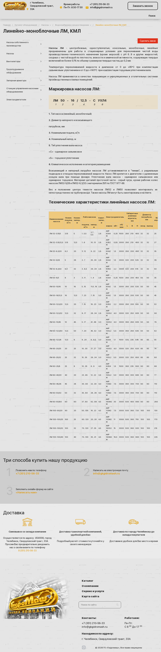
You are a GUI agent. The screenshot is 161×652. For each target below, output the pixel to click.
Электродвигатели (24, 99)
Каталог (87, 580)
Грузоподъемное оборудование (24, 71)
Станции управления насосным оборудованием (24, 90)
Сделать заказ (148, 41)
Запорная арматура (24, 80)
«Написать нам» (26, 492)
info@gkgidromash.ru (101, 7)
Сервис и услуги (93, 585)
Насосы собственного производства (24, 44)
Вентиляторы (24, 61)
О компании (133, 580)
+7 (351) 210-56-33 (99, 4)
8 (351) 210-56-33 (27, 550)
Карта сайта (133, 585)
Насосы (24, 53)
